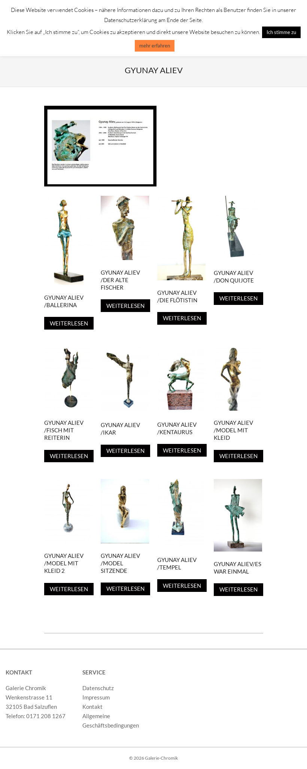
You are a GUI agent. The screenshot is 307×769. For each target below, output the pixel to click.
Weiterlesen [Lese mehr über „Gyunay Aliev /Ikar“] (125, 450)
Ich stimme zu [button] (281, 32)
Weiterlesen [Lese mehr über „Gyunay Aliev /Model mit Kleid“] (238, 456)
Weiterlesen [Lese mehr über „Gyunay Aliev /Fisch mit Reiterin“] (69, 456)
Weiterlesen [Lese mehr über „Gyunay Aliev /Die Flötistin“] (182, 318)
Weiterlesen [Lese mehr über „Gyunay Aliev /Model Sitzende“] (125, 588)
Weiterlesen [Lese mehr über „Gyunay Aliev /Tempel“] (182, 585)
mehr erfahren (154, 46)
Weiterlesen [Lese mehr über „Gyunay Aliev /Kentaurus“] (182, 450)
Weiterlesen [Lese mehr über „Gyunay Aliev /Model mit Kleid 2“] (69, 589)
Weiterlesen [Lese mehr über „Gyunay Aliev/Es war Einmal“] (238, 589)
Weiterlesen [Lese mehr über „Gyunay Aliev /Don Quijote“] (238, 298)
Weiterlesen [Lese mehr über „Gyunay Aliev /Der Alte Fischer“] (125, 305)
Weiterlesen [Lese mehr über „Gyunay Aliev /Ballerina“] (69, 323)
